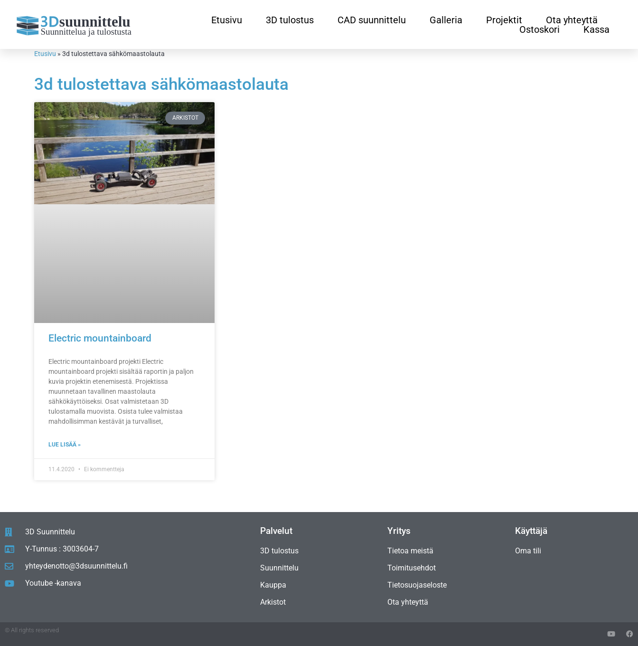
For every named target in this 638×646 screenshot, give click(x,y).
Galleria (446, 20)
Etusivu (226, 20)
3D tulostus (290, 20)
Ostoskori (539, 29)
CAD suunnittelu (372, 20)
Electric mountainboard (99, 338)
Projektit (504, 20)
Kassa (596, 29)
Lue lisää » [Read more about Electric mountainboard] (64, 444)
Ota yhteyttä (572, 20)
